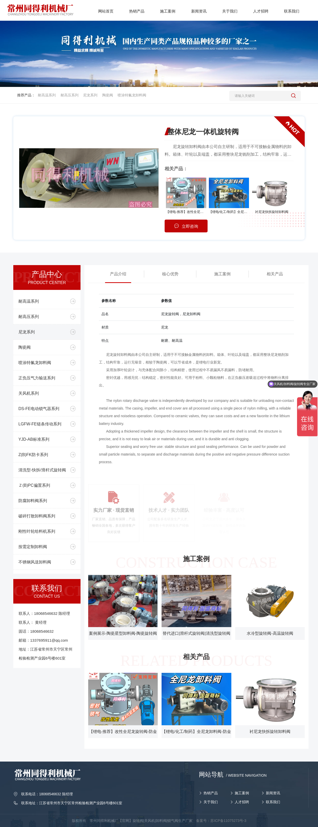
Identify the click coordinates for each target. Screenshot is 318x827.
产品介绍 (118, 274)
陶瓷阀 (107, 95)
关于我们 (210, 802)
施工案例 (222, 274)
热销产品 (210, 793)
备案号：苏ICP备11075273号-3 (221, 821)
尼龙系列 (90, 95)
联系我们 (273, 802)
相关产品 (275, 274)
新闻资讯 (273, 793)
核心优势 (170, 274)
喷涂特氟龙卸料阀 (132, 95)
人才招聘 (242, 802)
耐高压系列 (69, 95)
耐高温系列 (47, 95)
